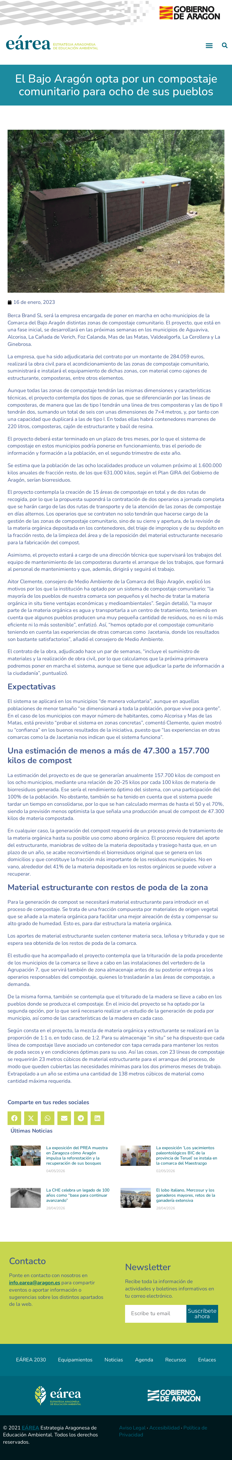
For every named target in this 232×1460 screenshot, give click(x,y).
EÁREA (30, 1427)
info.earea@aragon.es (34, 1282)
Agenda (144, 1359)
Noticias (114, 1359)
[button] (209, 45)
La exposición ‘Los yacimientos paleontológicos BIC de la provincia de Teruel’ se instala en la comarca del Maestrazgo (186, 1155)
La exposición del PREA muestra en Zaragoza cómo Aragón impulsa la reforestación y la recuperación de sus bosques (77, 1155)
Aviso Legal (132, 1427)
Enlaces (207, 1359)
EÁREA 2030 (31, 1359)
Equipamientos (75, 1359)
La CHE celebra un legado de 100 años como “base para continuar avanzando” (77, 1195)
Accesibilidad (164, 1427)
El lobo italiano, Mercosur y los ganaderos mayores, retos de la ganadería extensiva (185, 1195)
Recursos (175, 1359)
